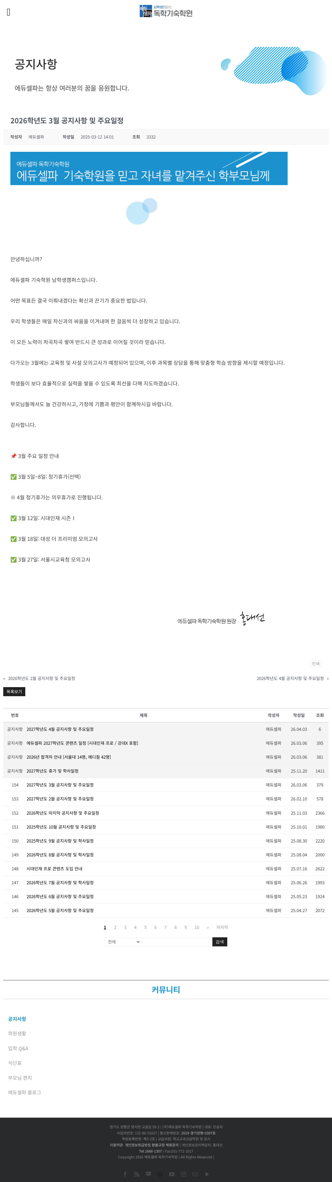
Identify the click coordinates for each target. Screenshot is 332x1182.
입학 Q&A (18, 1048)
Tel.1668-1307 (150, 1151)
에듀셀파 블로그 (24, 1092)
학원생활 (17, 1033)
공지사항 (17, 1018)
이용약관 (116, 1144)
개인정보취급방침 (138, 1144)
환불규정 (158, 1144)
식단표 (15, 1062)
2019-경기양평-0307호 (198, 1132)
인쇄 (316, 663)
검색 (220, 941)
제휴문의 (172, 1144)
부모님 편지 (20, 1077)
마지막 (222, 927)
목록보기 (14, 691)
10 (197, 927)
